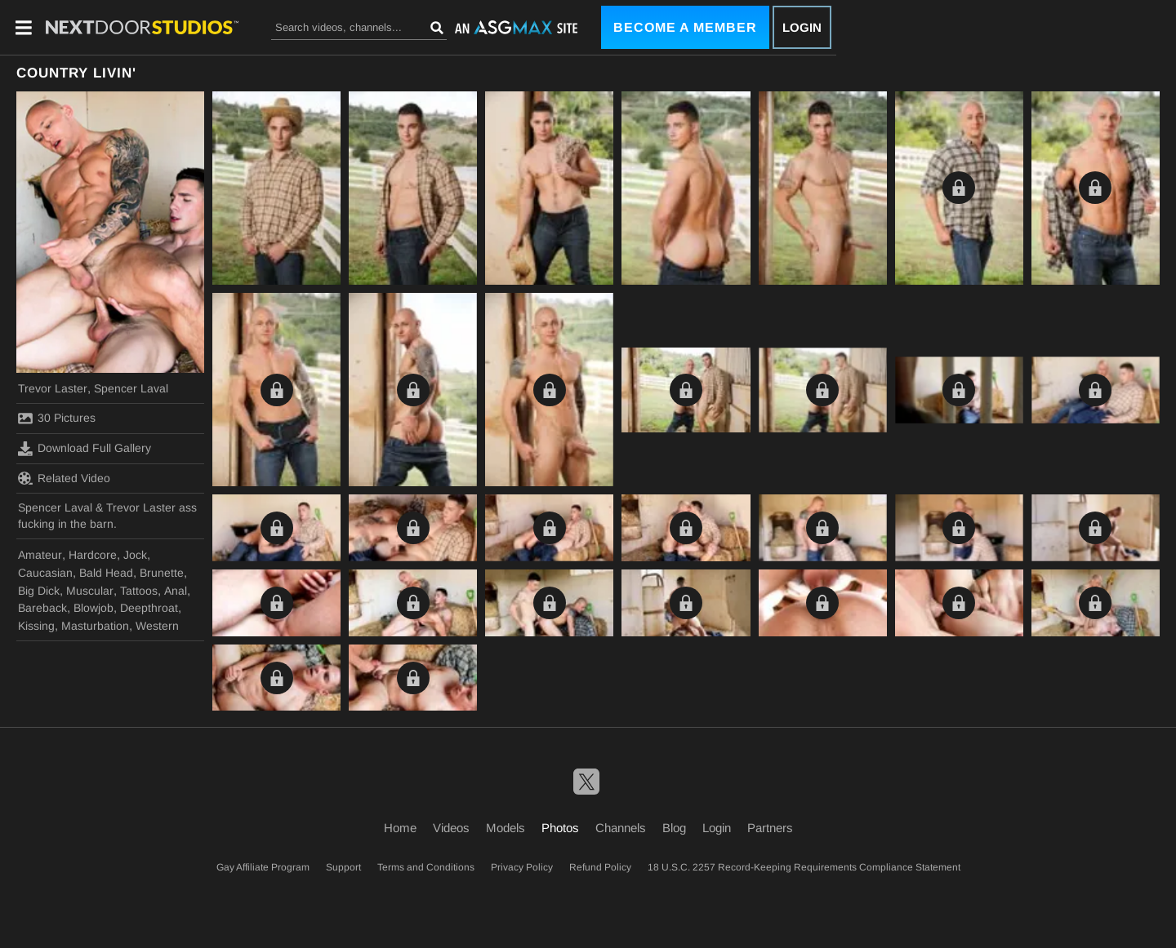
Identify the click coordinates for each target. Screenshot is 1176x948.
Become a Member (685, 27)
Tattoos (139, 590)
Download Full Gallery (84, 448)
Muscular (90, 590)
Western (157, 625)
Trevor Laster (52, 388)
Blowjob (94, 607)
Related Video (64, 478)
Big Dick (39, 590)
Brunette (162, 572)
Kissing (36, 625)
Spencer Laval (131, 388)
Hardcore (93, 554)
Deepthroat (149, 607)
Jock (135, 554)
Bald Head (106, 572)
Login (802, 27)
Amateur (40, 554)
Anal (175, 590)
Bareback (42, 607)
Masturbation (95, 625)
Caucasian (45, 572)
